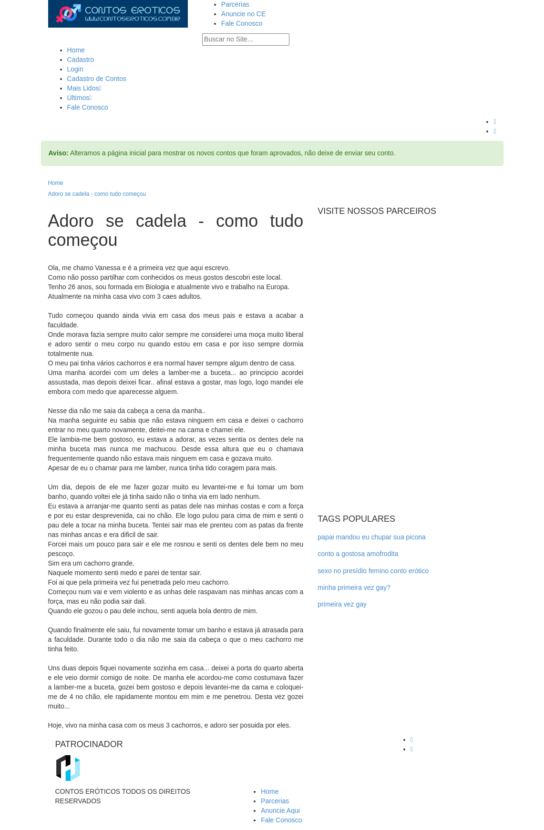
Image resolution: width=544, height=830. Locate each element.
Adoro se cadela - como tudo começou (97, 194)
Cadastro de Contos (97, 78)
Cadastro (80, 59)
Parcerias (235, 4)
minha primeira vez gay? (354, 587)
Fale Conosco (241, 23)
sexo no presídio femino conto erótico (373, 571)
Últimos (79, 97)
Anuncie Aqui (280, 810)
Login (75, 69)
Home (76, 50)
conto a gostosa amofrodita (358, 553)
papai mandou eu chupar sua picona (372, 537)
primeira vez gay (342, 604)
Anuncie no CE (243, 14)
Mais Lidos (84, 88)
